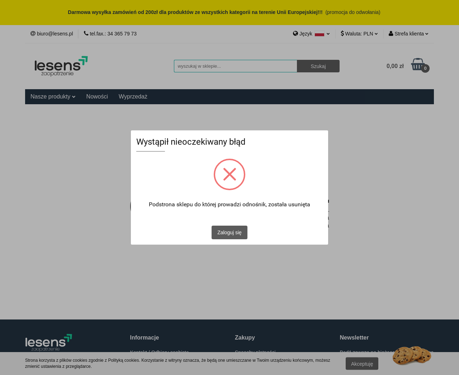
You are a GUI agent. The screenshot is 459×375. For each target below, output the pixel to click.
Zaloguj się (229, 232)
